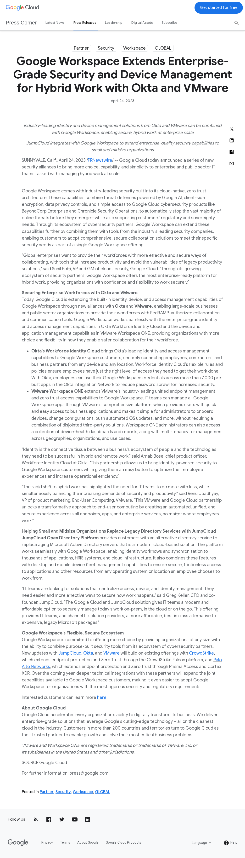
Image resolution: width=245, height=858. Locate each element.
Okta (88, 653)
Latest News (55, 22)
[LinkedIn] (87, 819)
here (101, 697)
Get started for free (218, 7)
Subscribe (169, 22)
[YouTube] (74, 819)
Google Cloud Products (123, 842)
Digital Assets (142, 22)
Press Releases (84, 22)
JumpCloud (69, 653)
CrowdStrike (201, 653)
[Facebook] (49, 819)
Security (106, 48)
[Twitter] (61, 819)
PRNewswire (100, 160)
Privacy (47, 842)
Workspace (134, 48)
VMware (111, 653)
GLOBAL (163, 48)
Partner (81, 48)
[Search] (236, 21)
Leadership (113, 22)
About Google (88, 842)
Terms (65, 842)
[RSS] (36, 819)
